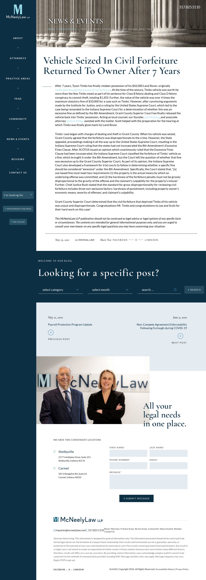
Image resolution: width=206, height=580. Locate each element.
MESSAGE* (116, 473)
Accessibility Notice (163, 568)
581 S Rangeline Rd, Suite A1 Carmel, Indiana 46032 (73, 477)
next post (179, 342)
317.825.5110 (189, 7)
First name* (117, 449)
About (18, 38)
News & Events (18, 139)
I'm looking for (13, 195)
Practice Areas (127, 530)
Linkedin (155, 239)
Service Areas (140, 530)
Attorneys (18, 58)
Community (18, 119)
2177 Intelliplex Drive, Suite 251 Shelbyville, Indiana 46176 (75, 460)
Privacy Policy (182, 568)
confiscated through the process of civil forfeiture (85, 89)
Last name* (157, 449)
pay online (19, 222)
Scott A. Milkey (76, 121)
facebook (122, 239)
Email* (154, 461)
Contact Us (18, 173)
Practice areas (18, 78)
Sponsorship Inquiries (19, 209)
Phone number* (120, 461)
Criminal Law (87, 239)
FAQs (18, 99)
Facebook (60, 568)
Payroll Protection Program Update (70, 324)
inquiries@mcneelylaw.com (70, 530)
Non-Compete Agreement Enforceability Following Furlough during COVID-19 (161, 326)
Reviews (18, 159)
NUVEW (111, 568)
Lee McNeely (152, 117)
